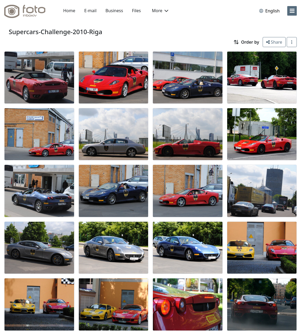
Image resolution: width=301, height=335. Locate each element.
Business (114, 10)
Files (136, 10)
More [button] (160, 10)
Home (69, 10)
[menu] (292, 11)
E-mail (90, 10)
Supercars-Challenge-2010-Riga (55, 32)
